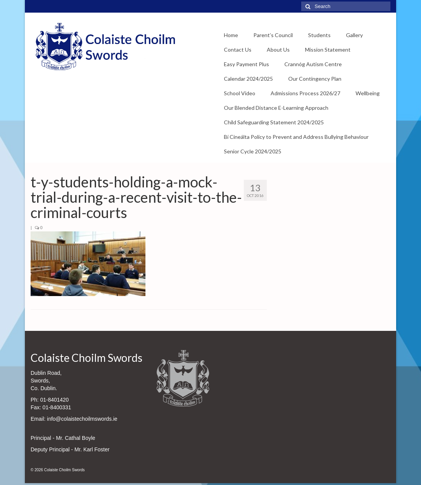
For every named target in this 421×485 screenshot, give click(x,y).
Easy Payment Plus (246, 64)
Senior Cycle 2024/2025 (252, 151)
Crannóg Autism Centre (313, 64)
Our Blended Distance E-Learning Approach (276, 107)
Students (319, 35)
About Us (278, 49)
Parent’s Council (273, 35)
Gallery (354, 35)
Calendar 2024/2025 (248, 78)
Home (231, 35)
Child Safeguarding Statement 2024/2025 (274, 122)
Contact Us (237, 49)
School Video (239, 93)
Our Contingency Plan (314, 78)
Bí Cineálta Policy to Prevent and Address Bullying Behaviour (296, 136)
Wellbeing (368, 93)
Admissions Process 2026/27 (305, 93)
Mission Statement (328, 49)
